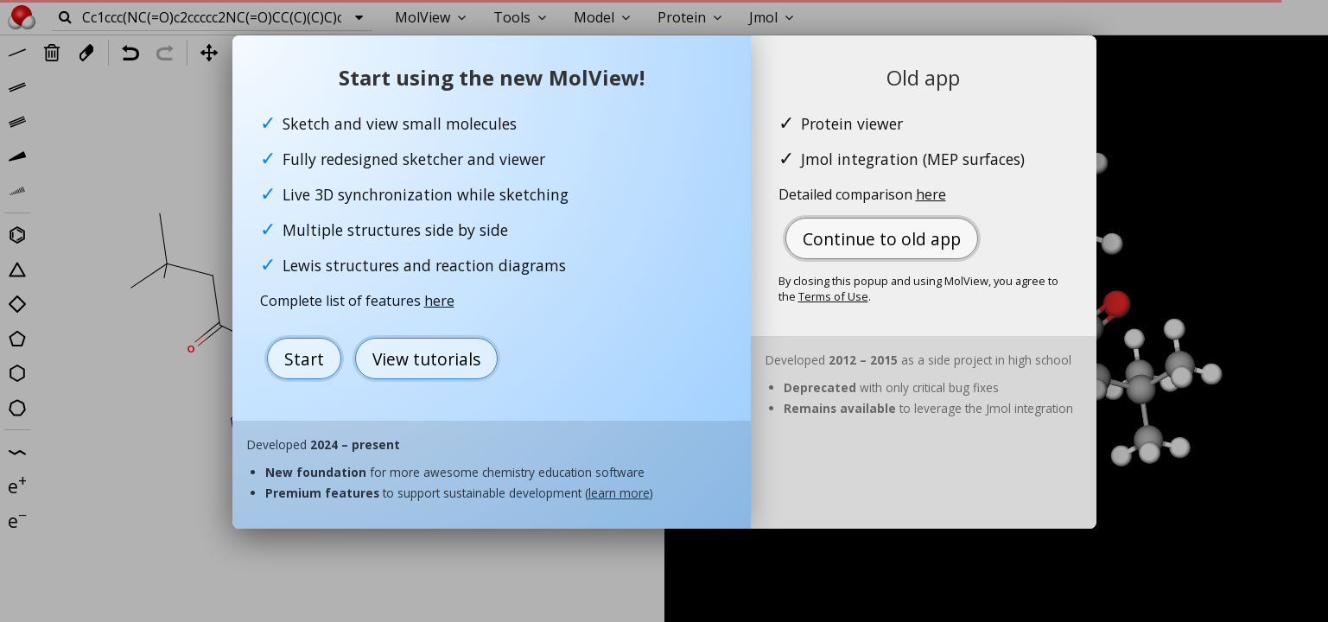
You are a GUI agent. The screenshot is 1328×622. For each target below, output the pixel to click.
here (439, 300)
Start (304, 359)
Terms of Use (833, 296)
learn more (619, 493)
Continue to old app (882, 239)
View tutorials (426, 359)
